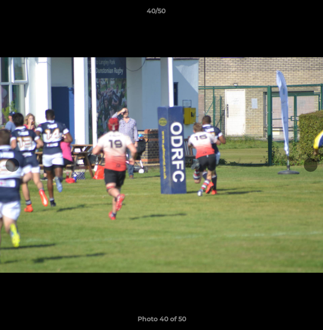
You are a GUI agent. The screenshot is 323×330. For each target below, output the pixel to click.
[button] (290, 13)
